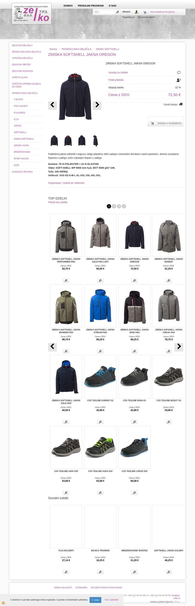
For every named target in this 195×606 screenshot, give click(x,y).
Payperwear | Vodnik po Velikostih (66, 183)
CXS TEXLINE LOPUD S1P (134, 471)
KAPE (16, 165)
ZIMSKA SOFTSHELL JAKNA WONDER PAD (66, 331)
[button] (97, 105)
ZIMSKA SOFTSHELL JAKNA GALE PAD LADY (100, 260)
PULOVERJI (19, 113)
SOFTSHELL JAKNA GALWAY (168, 550)
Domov (53, 49)
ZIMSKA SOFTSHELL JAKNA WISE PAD (134, 331)
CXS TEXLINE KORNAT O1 (100, 400)
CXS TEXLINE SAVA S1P (66, 471)
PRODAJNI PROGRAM (91, 5)
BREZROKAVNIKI (22, 152)
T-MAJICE (18, 99)
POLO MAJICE (21, 106)
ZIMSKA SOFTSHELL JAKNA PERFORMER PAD (66, 260)
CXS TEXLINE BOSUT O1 (168, 400)
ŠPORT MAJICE (21, 158)
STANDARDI (81, 587)
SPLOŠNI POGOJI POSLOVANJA (106, 587)
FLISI (16, 119)
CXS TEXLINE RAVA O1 (134, 400)
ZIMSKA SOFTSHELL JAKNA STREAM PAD (100, 331)
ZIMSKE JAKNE (21, 145)
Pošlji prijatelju (116, 79)
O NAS (112, 5)
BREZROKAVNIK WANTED (135, 550)
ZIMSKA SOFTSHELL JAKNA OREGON (134, 260)
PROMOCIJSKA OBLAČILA (76, 49)
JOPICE (17, 126)
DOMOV (68, 5)
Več (66, 280)
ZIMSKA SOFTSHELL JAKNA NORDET (169, 260)
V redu (95, 600)
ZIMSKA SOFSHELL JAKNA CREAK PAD (168, 331)
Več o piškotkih (111, 600)
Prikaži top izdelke (58, 202)
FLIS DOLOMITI (66, 550)
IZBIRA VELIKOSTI (63, 587)
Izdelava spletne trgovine (161, 602)
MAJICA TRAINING (100, 550)
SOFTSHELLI (20, 132)
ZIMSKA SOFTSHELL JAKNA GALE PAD (66, 401)
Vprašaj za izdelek (118, 72)
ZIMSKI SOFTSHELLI (24, 139)
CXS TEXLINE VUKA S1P (100, 471)
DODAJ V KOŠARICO (169, 123)
